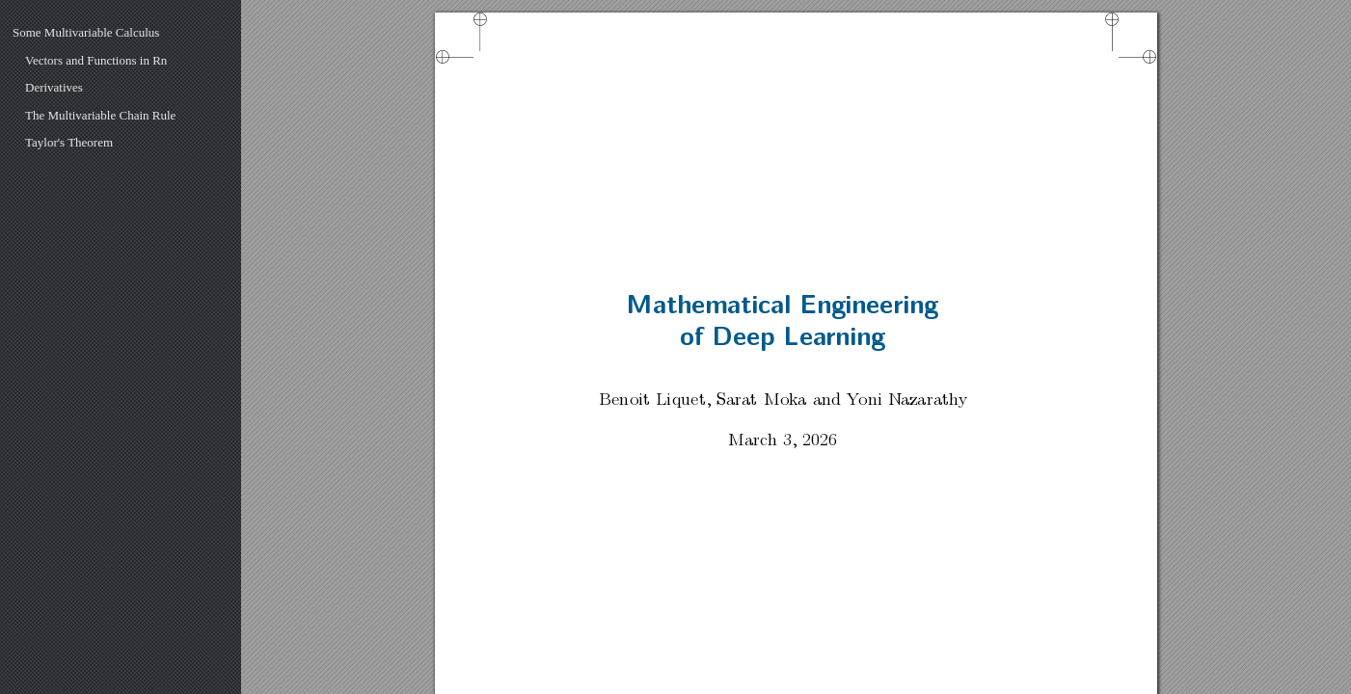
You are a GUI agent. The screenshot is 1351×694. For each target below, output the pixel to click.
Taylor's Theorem (69, 142)
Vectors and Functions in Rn (96, 60)
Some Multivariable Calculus (86, 32)
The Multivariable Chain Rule (100, 115)
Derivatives (54, 87)
